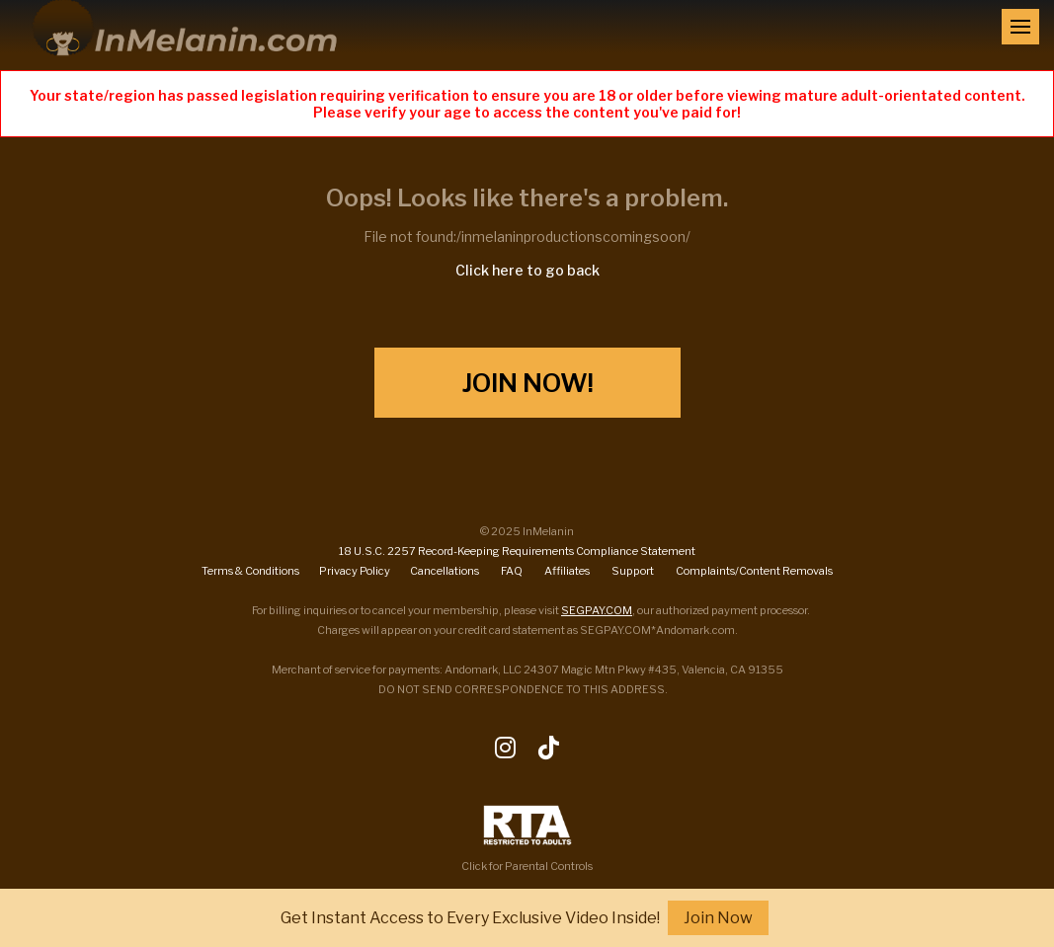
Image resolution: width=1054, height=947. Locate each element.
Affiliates (567, 571)
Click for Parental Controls (527, 839)
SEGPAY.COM (596, 610)
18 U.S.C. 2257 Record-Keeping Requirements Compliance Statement (517, 551)
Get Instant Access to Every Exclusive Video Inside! (470, 917)
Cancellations (444, 571)
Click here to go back (527, 270)
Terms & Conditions (250, 571)
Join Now (718, 917)
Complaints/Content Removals (754, 571)
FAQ (512, 571)
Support (632, 571)
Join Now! (527, 382)
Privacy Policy (354, 571)
